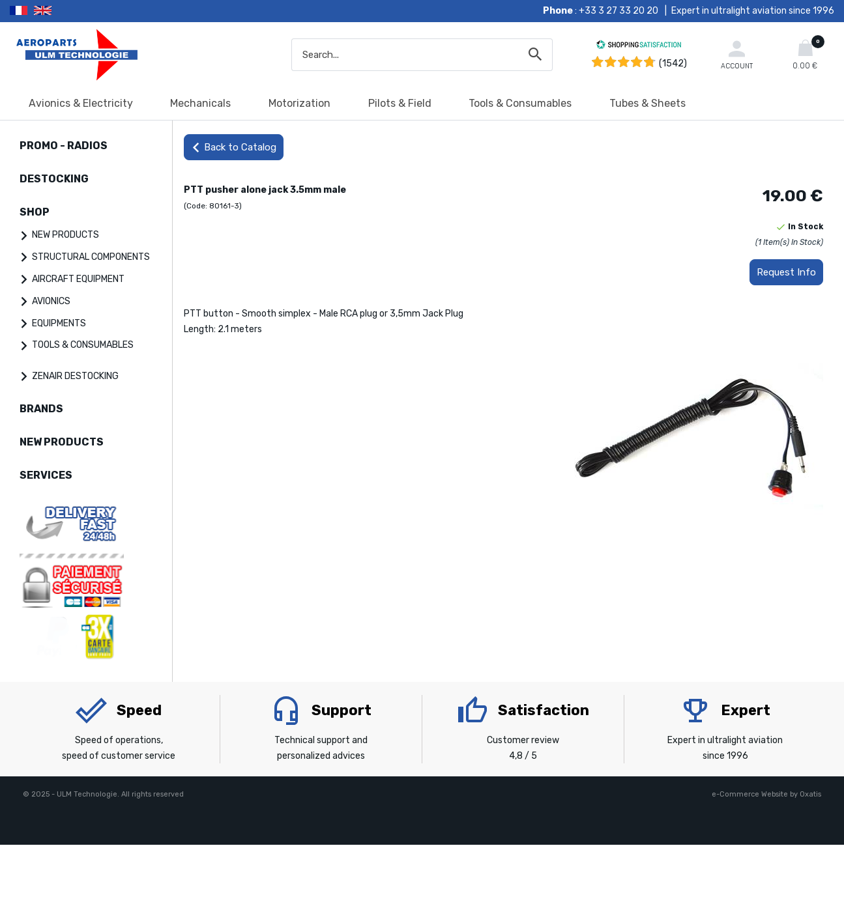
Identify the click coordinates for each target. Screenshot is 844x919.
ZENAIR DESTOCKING (75, 376)
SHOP (35, 212)
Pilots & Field (399, 103)
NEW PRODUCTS (65, 234)
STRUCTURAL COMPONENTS (91, 256)
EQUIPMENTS (59, 323)
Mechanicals (200, 103)
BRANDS (41, 409)
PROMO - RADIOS (64, 145)
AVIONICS (51, 301)
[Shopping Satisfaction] (638, 46)
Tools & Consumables (520, 103)
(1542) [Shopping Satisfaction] (673, 63)
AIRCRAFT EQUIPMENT (78, 279)
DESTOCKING (54, 179)
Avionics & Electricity (81, 103)
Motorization (299, 103)
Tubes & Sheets (647, 103)
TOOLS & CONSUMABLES (83, 344)
